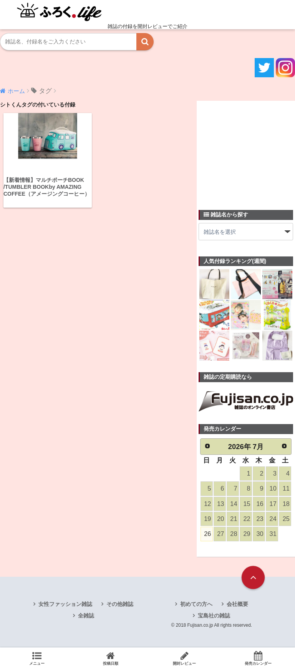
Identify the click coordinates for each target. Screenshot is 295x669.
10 (272, 489)
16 (259, 504)
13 (220, 504)
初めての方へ (196, 605)
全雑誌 (86, 616)
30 (259, 534)
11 (285, 489)
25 (285, 519)
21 (233, 519)
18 (285, 504)
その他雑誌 (119, 605)
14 (233, 504)
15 (246, 504)
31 (272, 534)
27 (220, 534)
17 (272, 504)
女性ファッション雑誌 (65, 605)
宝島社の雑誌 (214, 616)
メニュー (37, 658)
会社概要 (237, 605)
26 (207, 534)
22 (246, 519)
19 (207, 519)
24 (272, 519)
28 (233, 534)
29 (246, 534)
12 (207, 504)
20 (220, 519)
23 (259, 519)
